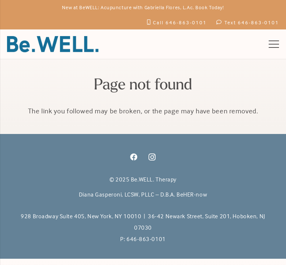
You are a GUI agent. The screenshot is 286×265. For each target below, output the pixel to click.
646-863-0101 (146, 239)
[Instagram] (152, 157)
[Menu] (274, 44)
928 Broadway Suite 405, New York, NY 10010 (81, 216)
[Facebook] (134, 157)
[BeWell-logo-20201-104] (52, 44)
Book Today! (209, 7)
